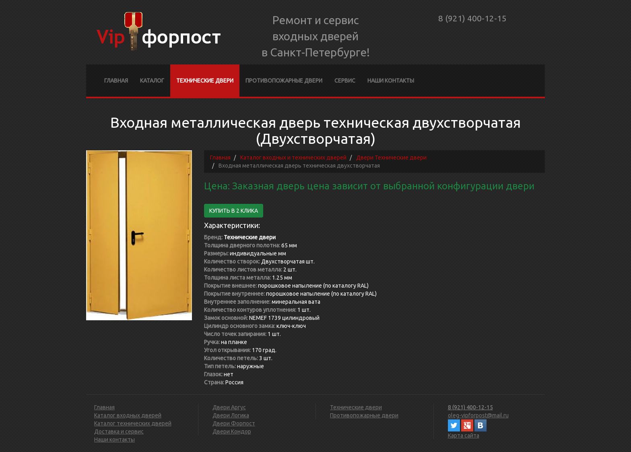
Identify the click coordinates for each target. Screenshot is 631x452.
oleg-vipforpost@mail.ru (478, 415)
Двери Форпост (233, 423)
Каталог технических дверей (132, 423)
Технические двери (204, 80)
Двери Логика (230, 415)
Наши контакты (390, 80)
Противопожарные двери (283, 80)
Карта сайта (463, 435)
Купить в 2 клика (233, 210)
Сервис (344, 80)
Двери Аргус (229, 407)
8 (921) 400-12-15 (472, 18)
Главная (116, 80)
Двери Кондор (231, 431)
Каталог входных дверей (127, 415)
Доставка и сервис (119, 431)
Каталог (152, 80)
